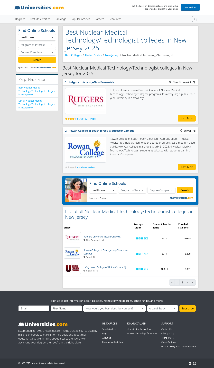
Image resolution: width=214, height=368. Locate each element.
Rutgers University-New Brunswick (91, 82)
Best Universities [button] (40, 19)
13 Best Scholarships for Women (142, 333)
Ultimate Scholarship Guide (140, 329)
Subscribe (190, 7)
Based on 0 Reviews (86, 167)
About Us (106, 337)
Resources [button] (115, 19)
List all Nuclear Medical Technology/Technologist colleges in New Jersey (37, 104)
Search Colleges (109, 329)
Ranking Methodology (112, 342)
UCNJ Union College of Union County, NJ (105, 267)
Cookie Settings (168, 342)
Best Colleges (73, 55)
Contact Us (166, 329)
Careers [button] (99, 19)
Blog (104, 333)
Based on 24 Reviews (86, 118)
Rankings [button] (60, 19)
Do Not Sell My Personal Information (178, 346)
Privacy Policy (167, 333)
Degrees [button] (20, 19)
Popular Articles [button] (80, 19)
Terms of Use (167, 337)
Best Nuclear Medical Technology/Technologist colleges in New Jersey (37, 91)
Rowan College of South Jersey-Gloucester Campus (101, 130)
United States (93, 55)
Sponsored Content (27, 68)
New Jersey (112, 55)
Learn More (187, 118)
